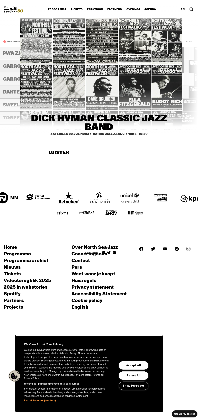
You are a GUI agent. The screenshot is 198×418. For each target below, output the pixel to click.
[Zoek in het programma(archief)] (191, 9)
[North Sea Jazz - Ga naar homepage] (13, 9)
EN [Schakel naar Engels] (183, 9)
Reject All (133, 375)
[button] (14, 376)
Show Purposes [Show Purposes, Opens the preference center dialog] (134, 385)
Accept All (133, 365)
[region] (89, 373)
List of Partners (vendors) (40, 400)
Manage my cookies (184, 414)
